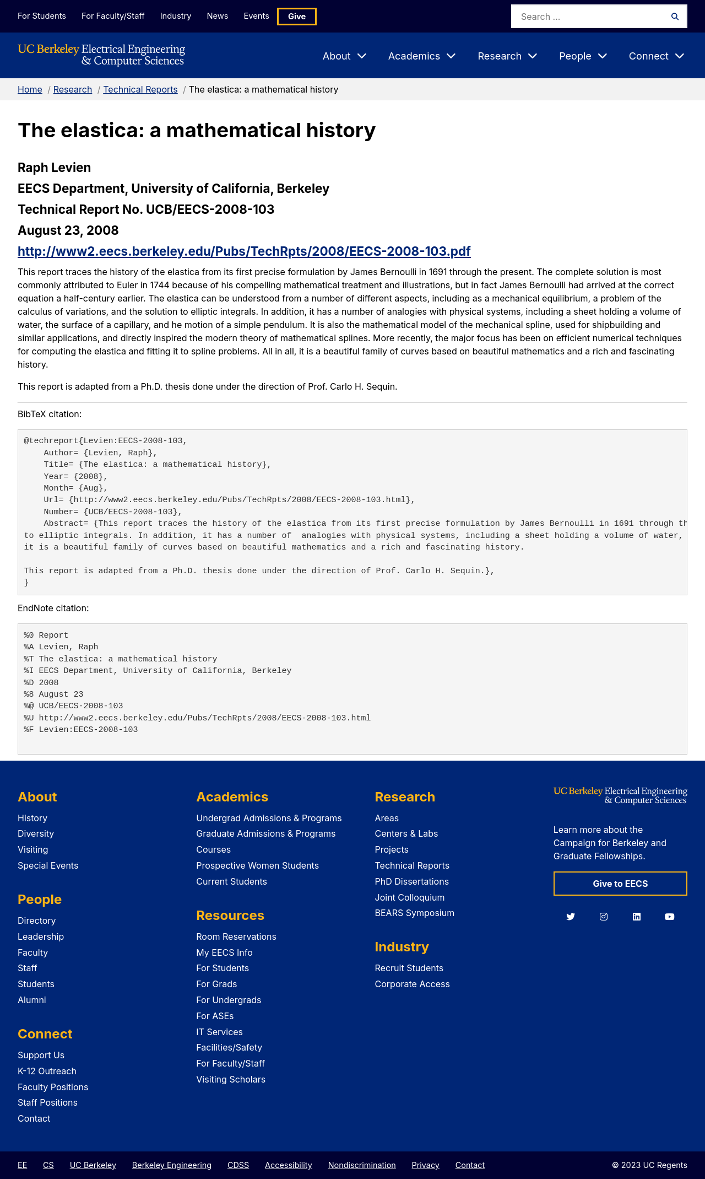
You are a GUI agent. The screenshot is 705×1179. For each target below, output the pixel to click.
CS (48, 1165)
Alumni (32, 999)
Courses (213, 849)
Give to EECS (620, 883)
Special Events (48, 865)
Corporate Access (412, 983)
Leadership (41, 936)
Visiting (33, 849)
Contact (34, 1118)
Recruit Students (409, 967)
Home (30, 89)
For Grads (216, 983)
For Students (41, 15)
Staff (27, 967)
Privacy (426, 1165)
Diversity (36, 833)
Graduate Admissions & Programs (265, 833)
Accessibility (288, 1165)
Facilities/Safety (229, 1047)
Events (267, 15)
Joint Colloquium (410, 897)
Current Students (231, 881)
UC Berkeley (93, 1165)
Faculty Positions (53, 1086)
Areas (387, 817)
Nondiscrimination (362, 1165)
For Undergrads (228, 999)
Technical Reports (140, 89)
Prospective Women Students (257, 865)
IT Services (219, 1031)
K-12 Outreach (47, 1070)
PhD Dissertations (412, 881)
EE (22, 1165)
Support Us (41, 1054)
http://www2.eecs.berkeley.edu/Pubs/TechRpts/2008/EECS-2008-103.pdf (244, 251)
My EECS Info (224, 952)
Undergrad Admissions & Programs (269, 817)
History (32, 817)
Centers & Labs (406, 833)
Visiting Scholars (230, 1079)
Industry (180, 15)
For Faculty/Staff (115, 15)
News (225, 15)
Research (73, 89)
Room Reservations (236, 936)
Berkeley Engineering (172, 1165)
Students (36, 983)
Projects (392, 849)
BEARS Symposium (415, 912)
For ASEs (215, 1015)
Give (309, 16)
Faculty (33, 952)
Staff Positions (48, 1102)
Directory (37, 920)
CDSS (238, 1165)
